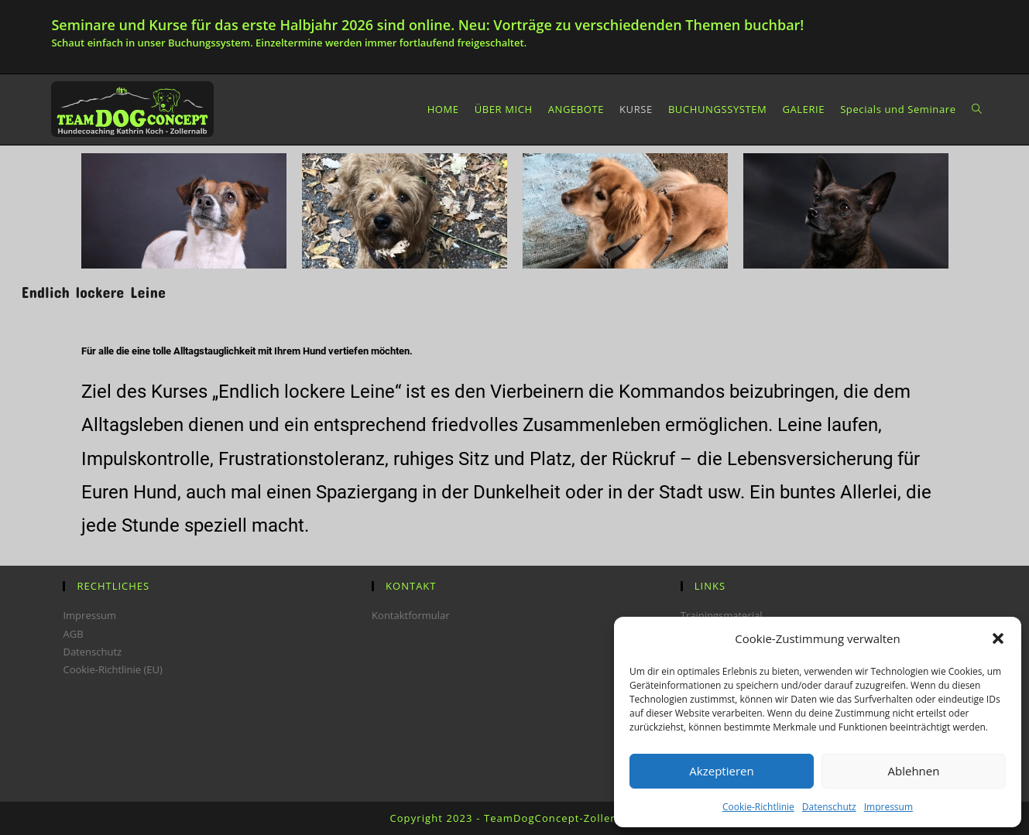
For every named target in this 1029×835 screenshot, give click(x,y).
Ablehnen (914, 771)
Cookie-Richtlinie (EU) (112, 669)
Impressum (888, 806)
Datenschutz (829, 806)
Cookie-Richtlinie (758, 806)
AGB (73, 634)
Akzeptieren (721, 771)
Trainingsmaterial (722, 615)
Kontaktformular (410, 615)
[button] (998, 638)
